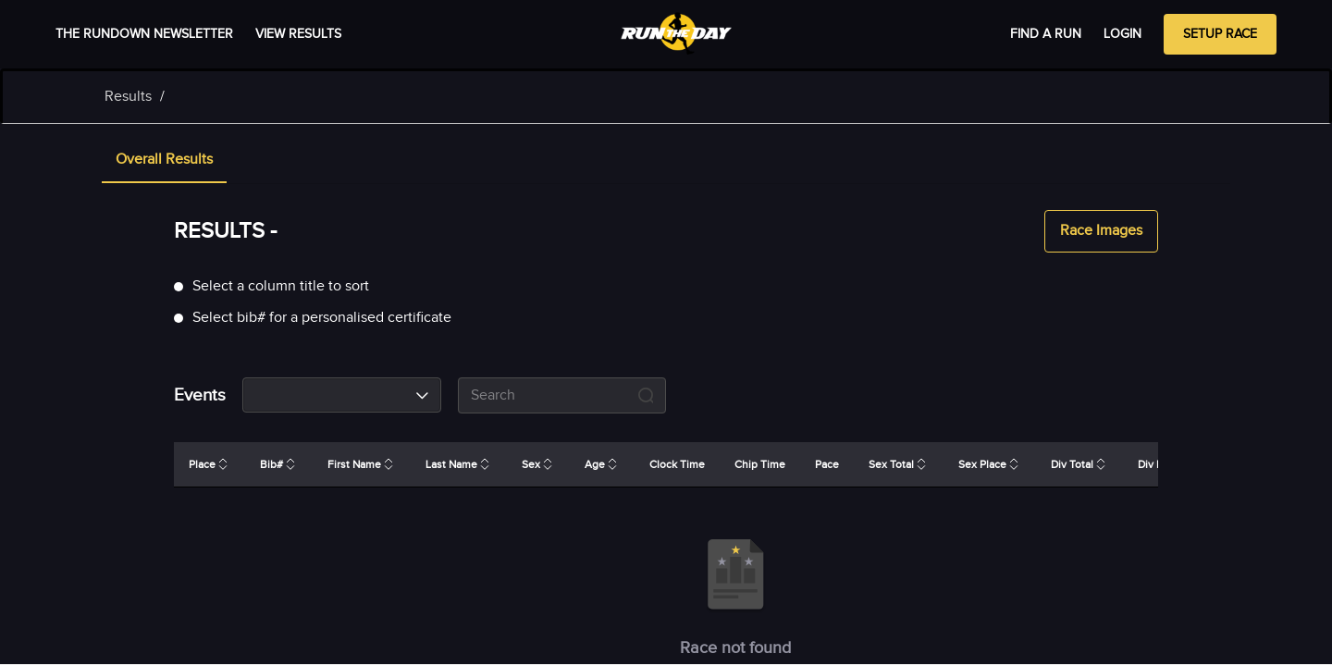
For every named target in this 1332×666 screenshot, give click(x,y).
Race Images (1101, 231)
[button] (164, 161)
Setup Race (1220, 34)
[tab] (164, 161)
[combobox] (341, 395)
